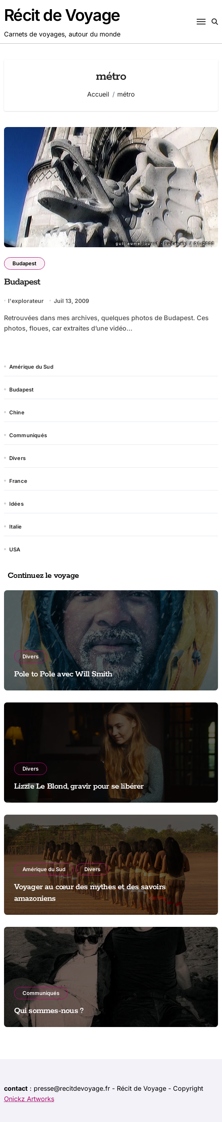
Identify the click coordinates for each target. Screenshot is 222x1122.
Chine (16, 412)
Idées (16, 503)
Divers (17, 458)
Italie (15, 526)
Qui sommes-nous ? (49, 1011)
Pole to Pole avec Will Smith (63, 674)
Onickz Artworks (29, 1099)
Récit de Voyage (62, 15)
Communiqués (28, 435)
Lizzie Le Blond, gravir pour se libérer (79, 786)
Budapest (24, 263)
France (18, 481)
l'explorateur (26, 300)
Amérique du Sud (31, 366)
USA (14, 549)
